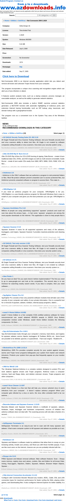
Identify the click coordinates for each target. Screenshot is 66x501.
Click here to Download (16, 76)
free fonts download (46, 500)
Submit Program (6, 1)
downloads (8, 498)
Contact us (18, 1)
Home (7, 20)
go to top (5, 495)
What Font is (8, 500)
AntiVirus (22, 20)
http (20, 67)
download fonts (32, 500)
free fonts (22, 500)
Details (62, 150)
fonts (16, 500)
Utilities (14, 20)
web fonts (57, 500)
